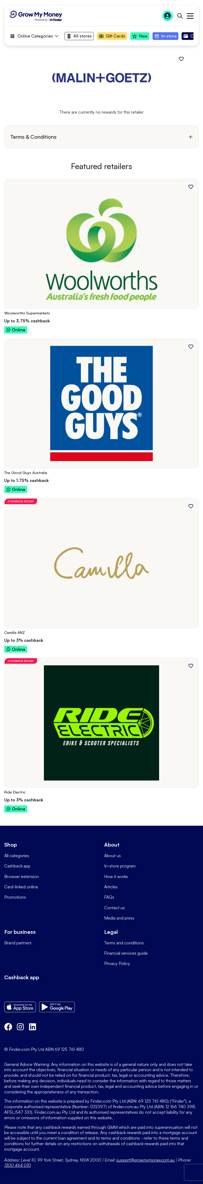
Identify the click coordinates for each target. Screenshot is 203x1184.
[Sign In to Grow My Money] (167, 16)
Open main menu (190, 16)
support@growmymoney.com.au (145, 1160)
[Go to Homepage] (36, 16)
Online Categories (34, 36)
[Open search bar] (180, 15)
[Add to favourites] (181, 59)
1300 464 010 (17, 1165)
